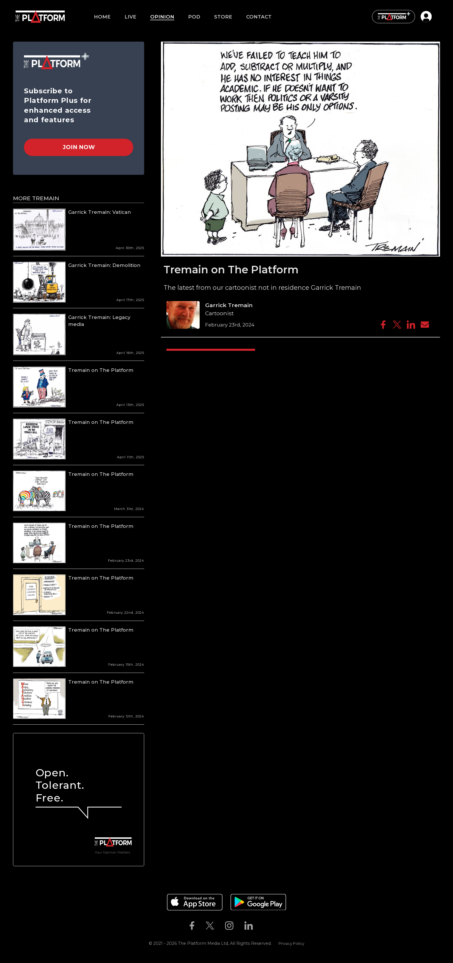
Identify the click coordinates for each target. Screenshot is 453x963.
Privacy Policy (291, 943)
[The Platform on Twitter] (209, 925)
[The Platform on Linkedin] (248, 925)
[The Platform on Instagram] (229, 925)
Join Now (79, 147)
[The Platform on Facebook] (191, 925)
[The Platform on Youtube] (264, 925)
